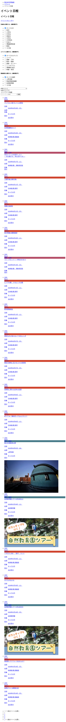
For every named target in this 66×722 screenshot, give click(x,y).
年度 (2, 90)
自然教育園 (10, 83)
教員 (7, 46)
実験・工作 (10, 59)
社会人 (8, 42)
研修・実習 (10, 69)
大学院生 (9, 40)
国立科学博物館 (9, 2)
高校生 (8, 36)
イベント (7, 4)
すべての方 (10, 28)
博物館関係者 (10, 44)
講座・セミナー (11, 63)
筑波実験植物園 (11, 81)
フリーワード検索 (6, 92)
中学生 (8, 34)
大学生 (8, 38)
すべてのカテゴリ (12, 55)
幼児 (7, 30)
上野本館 (9, 79)
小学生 (8, 32)
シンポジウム (10, 65)
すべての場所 (10, 77)
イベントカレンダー (7, 20)
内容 (2, 88)
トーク (8, 57)
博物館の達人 (10, 67)
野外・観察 (10, 61)
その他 (8, 48)
